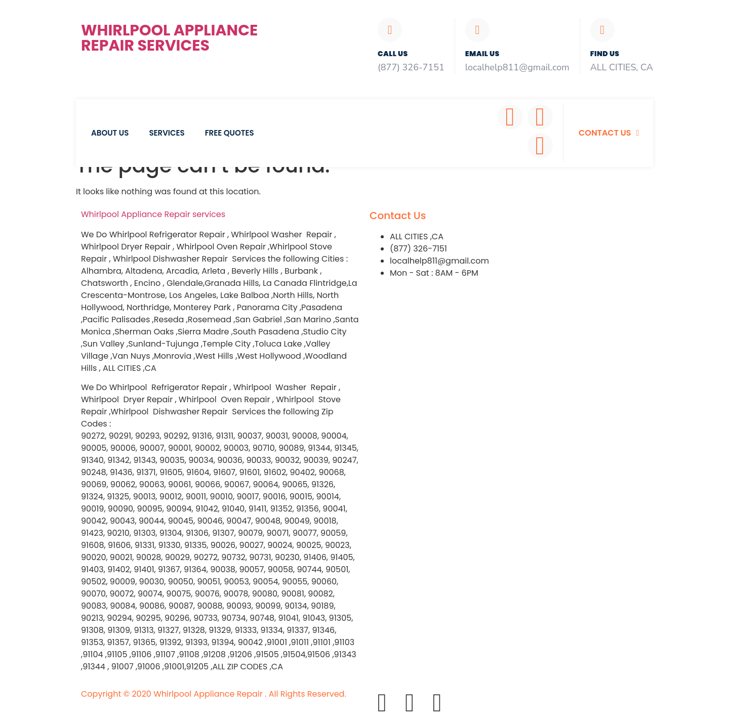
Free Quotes (229, 132)
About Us (110, 132)
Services (166, 132)
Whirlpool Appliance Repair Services (169, 38)
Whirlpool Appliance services (153, 214)
